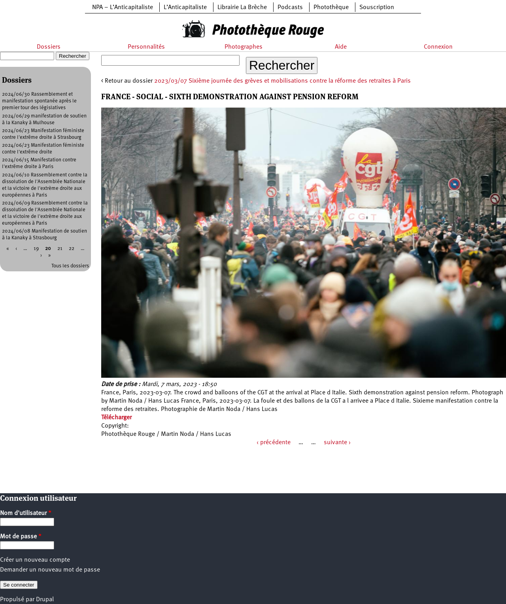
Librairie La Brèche (242, 7)
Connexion (438, 47)
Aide (341, 47)
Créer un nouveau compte (35, 560)
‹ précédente (274, 442)
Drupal (45, 599)
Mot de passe (21, 537)
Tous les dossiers (70, 266)
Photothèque (331, 7)
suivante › (337, 442)
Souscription (376, 7)
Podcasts (290, 7)
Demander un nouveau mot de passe (50, 570)
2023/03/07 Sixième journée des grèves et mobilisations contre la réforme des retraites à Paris (282, 81)
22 (71, 248)
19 (36, 248)
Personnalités (146, 47)
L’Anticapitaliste (185, 7)
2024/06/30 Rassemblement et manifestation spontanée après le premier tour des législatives (39, 101)
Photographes (243, 47)
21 (59, 248)
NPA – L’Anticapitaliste (122, 7)
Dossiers (48, 47)
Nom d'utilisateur (25, 513)
